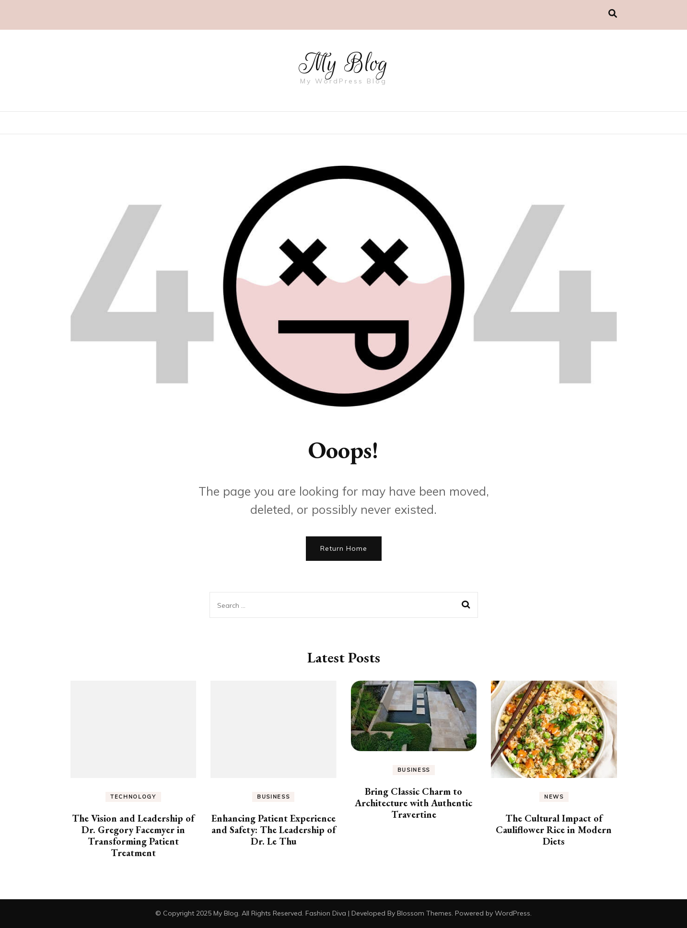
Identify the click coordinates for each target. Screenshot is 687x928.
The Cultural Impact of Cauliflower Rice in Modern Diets (554, 829)
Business (273, 796)
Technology (133, 796)
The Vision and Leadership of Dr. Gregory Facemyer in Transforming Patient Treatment (133, 835)
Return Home (343, 548)
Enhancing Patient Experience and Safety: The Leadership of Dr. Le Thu (273, 829)
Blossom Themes (424, 913)
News (554, 796)
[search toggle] (612, 13)
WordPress (512, 913)
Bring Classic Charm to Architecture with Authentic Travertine (413, 803)
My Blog (344, 63)
